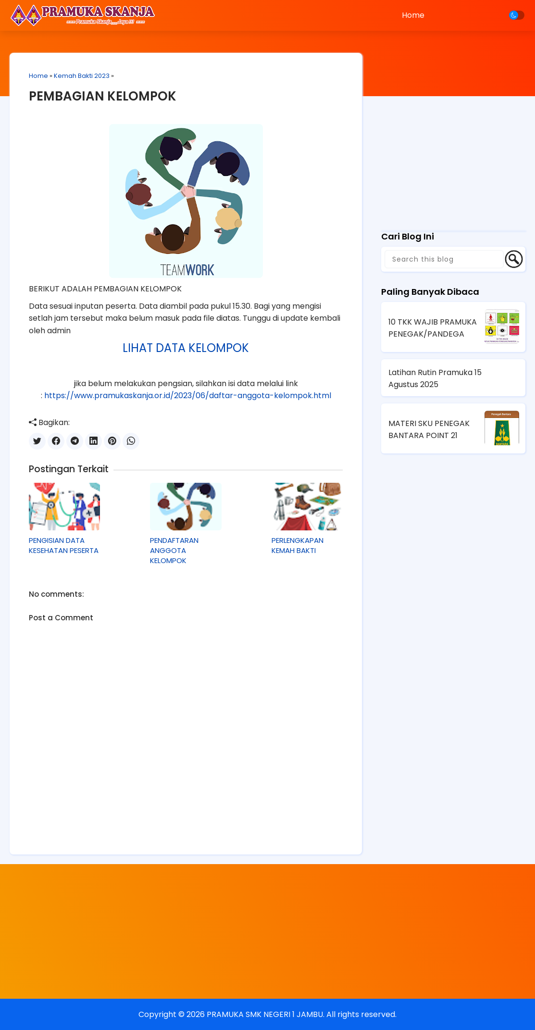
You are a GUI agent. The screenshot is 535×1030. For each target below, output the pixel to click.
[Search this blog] (444, 259)
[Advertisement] (453, 156)
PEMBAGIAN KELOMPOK (102, 96)
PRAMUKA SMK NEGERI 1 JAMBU (265, 1014)
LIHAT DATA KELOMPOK (186, 348)
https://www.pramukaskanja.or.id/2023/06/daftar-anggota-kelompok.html (187, 395)
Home (413, 15)
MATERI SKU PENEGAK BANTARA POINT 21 (429, 429)
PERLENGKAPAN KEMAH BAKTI (297, 545)
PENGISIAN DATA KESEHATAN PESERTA (64, 545)
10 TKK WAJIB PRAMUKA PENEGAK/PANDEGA (432, 327)
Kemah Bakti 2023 (82, 75)
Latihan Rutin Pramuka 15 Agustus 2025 (435, 378)
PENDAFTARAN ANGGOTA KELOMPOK (174, 550)
